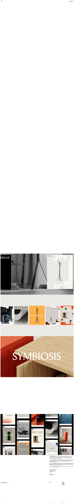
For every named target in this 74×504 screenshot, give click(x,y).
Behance (63, 484)
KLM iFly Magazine (52, 474)
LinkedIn (63, 482)
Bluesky (63, 483)
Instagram (63, 482)
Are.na (63, 484)
